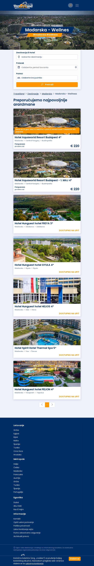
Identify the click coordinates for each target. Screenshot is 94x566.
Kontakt (17, 518)
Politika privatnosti (22, 525)
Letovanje (19, 425)
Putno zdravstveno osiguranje (27, 532)
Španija (17, 444)
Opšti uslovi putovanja (24, 522)
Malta (16, 440)
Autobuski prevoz (21, 536)
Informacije (20, 513)
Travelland (18, 93)
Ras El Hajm (19, 509)
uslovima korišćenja (34, 563)
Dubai (16, 502)
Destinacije (33, 93)
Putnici (19, 73)
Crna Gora (18, 451)
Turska (17, 447)
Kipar (16, 437)
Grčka (16, 430)
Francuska (18, 474)
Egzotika (18, 497)
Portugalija (18, 492)
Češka (16, 467)
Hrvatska (17, 454)
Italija (16, 464)
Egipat (16, 433)
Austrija (17, 478)
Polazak (20, 63)
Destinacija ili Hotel (25, 52)
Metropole (19, 459)
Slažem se (74, 558)
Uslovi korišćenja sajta (23, 529)
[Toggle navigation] (77, 5)
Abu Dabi (18, 506)
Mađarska (47, 93)
